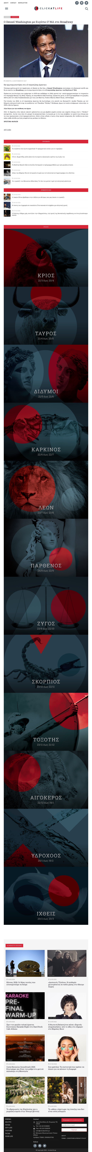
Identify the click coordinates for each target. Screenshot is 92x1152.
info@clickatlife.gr (43, 1131)
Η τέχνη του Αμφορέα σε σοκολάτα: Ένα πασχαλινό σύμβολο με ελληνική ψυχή (39, 205)
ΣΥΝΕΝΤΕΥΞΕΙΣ (46, 190)
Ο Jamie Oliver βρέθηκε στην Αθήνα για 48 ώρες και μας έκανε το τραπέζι (38, 197)
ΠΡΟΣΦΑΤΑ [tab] (46, 141)
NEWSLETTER (22, 3)
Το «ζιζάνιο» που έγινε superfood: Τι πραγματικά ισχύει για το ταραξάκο (37, 149)
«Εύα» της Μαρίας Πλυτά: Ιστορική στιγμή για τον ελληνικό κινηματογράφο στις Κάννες (43, 173)
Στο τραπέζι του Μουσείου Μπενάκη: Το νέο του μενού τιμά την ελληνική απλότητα (41, 181)
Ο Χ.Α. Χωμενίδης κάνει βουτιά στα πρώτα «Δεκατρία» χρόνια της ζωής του (38, 157)
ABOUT (6, 3)
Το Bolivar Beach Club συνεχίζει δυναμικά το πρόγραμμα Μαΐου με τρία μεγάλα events (42, 165)
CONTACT (13, 3)
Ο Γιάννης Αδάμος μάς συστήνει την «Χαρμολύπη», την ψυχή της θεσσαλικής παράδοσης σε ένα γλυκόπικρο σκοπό (50, 214)
